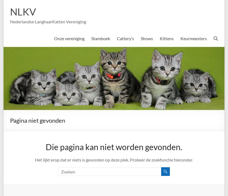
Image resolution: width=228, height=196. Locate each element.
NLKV (23, 12)
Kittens (167, 38)
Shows (147, 38)
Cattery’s (125, 38)
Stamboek (100, 38)
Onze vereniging (69, 38)
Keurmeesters (193, 38)
